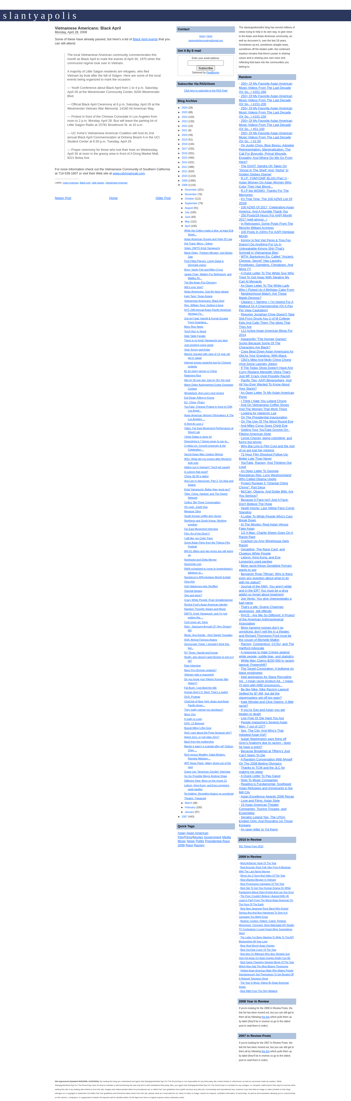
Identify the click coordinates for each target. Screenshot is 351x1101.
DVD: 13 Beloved (194, 723)
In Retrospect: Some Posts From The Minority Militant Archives (266, 226)
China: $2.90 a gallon (196, 476)
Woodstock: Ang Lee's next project (204, 393)
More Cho (190, 714)
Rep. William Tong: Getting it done (204, 305)
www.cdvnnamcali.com (129, 173)
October (189, 198)
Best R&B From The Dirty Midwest (258, 991)
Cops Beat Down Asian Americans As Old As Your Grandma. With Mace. (266, 353)
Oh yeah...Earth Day (196, 506)
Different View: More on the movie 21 (205, 780)
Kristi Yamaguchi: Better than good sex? (207, 489)
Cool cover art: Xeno (196, 622)
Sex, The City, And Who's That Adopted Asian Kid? (261, 733)
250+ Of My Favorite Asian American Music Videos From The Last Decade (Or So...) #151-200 (265, 100)
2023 (184, 121)
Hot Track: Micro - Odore (198, 243)
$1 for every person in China (200, 371)
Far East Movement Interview (201, 528)
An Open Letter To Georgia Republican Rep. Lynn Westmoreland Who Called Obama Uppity (265, 475)
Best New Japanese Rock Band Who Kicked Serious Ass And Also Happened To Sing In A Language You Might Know (263, 912)
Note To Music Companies (259, 780)
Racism (199, 845)
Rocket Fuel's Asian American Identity (206, 604)
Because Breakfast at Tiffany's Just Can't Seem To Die (264, 753)
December (191, 189)
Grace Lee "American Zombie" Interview (207, 771)
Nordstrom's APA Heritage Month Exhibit (207, 577)
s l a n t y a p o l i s (39, 15)
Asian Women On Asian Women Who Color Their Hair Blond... (265, 184)
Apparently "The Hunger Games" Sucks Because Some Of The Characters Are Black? (263, 343)
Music (182, 841)
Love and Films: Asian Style (260, 800)
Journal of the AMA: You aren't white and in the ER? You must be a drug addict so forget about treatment (265, 590)
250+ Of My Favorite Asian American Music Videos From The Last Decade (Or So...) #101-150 (265, 112)
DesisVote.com (193, 564)
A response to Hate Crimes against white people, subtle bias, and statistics (266, 654)
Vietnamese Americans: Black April (88, 28)
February (190, 807)
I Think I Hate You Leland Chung (263, 401)
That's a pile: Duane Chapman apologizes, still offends (261, 609)
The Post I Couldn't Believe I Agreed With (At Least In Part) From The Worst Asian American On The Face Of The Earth (266, 900)
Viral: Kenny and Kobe (197, 349)
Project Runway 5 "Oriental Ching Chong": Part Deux (263, 485)
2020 (184, 134)
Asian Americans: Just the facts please (206, 291)
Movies (198, 837)
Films (188, 837)
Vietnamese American (116, 183)
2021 (184, 130)
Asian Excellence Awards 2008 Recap (267, 796)
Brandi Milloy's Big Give (198, 728)
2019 (184, 139)
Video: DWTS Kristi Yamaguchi (202, 248)
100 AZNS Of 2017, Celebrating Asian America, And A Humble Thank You (266, 209)
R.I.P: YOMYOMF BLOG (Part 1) (264, 178)
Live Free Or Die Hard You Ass (262, 718)
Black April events (145, 39)
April (187, 225)
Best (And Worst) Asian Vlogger (257, 945)
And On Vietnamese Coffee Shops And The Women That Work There (264, 407)
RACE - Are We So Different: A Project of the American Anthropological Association (267, 619)
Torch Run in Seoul (195, 331)
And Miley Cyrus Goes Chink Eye (264, 425)
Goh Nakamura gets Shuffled (201, 586)
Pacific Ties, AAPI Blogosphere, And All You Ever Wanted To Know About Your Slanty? (265, 384)
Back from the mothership (199, 741)
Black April (85, 183)
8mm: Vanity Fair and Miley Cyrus (203, 269)
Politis (200, 841)
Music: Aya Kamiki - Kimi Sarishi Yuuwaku (208, 635)
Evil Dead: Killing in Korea (199, 397)
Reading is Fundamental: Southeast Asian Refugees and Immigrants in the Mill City (265, 788)
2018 (184, 143)
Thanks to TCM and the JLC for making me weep (262, 770)
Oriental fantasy (193, 590)
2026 (184, 107)
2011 (184, 171)
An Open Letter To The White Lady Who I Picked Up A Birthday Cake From (266, 288)
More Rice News (193, 326)
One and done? (193, 595)
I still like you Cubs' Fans (198, 538)
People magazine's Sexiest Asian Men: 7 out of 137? (263, 724)
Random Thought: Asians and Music (205, 608)
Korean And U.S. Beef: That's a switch (206, 692)
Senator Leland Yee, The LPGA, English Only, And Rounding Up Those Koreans (266, 821)
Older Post (163, 198)
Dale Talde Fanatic (195, 335)
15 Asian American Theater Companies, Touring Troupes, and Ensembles (262, 809)
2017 (184, 148)
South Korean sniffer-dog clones (202, 516)
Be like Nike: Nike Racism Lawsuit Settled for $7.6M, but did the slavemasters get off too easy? (264, 693)
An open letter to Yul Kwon (259, 829)
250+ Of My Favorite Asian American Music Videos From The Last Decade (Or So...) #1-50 (265, 137)
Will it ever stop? (193, 287)
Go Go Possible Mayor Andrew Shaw (205, 776)
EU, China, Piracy (194, 402)
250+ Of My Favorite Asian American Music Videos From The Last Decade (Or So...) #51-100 (265, 125)
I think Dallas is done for (198, 436)
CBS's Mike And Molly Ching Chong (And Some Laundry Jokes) (265, 362)
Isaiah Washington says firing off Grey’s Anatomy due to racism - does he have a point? (265, 743)
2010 (184, 175)
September (191, 203)
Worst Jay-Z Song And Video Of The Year (262, 875)
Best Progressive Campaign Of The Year (262, 884)
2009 (184, 180)
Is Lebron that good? (196, 471)
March (188, 802)
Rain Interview (192, 665)
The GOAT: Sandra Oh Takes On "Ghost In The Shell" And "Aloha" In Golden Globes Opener (263, 170)
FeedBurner (212, 72)
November (191, 194)
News (191, 841)
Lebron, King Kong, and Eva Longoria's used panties (260, 559)
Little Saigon (98, 183)
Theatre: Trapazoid (195, 798)
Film (181, 837)
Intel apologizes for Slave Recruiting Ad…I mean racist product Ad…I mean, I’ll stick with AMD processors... (266, 681)
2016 (184, 153)
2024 (184, 116)
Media (226, 837)
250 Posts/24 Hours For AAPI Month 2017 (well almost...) (265, 217)
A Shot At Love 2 (194, 423)
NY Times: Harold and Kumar (201, 652)
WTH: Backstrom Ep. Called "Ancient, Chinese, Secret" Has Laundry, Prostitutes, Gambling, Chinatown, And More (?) (266, 263)
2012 (184, 166)
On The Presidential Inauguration (264, 417)
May (187, 221)
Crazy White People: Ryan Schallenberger (208, 599)
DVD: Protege (192, 696)
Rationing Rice (192, 375)
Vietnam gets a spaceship (199, 674)
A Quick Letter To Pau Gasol (260, 776)
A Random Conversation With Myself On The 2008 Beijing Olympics (265, 761)
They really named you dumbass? (203, 709)
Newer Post (63, 198)
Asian (182, 833)
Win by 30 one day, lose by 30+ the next (207, 380)
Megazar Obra (192, 511)
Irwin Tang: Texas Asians (198, 296)
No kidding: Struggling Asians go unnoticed (209, 793)
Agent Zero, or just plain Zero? (201, 737)
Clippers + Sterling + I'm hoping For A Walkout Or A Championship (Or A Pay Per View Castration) (266, 306)
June (187, 216)
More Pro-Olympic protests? (200, 670)
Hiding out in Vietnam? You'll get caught (207, 467)
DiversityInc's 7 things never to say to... (206, 441)
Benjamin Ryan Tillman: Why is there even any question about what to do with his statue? (265, 578)
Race (189, 845)
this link (266, 1017)
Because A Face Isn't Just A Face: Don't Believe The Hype (263, 502)
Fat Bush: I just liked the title (200, 687)
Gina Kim (189, 581)
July (187, 212)
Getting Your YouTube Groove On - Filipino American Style (264, 432)
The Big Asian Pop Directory (200, 282)
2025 (184, 112)
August (189, 207)
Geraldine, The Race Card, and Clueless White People (262, 551)
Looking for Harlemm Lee (258, 413)
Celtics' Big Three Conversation (202, 502)
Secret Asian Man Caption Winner (203, 454)
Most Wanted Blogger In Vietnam (258, 880)
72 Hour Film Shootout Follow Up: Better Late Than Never (263, 456)
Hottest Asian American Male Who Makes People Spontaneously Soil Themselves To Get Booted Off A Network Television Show (266, 974)
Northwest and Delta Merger (200, 559)
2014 (184, 162)
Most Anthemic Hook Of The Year (258, 863)
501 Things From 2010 (251, 846)
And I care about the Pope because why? (208, 732)
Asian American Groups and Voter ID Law (208, 239)
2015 (184, 157)
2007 (184, 816)
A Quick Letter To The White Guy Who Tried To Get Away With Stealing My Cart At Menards (266, 277)
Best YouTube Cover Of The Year (258, 950)
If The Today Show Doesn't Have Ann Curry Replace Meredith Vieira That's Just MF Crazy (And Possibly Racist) (266, 372)
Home (113, 198)
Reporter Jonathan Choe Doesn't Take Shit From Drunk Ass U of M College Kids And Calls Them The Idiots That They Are (266, 321)
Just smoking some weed (199, 344)
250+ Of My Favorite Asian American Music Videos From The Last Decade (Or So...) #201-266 (265, 88)
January (189, 811)
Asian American (70, 183)
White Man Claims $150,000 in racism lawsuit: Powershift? (266, 663)
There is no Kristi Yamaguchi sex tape (206, 340)
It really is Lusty (193, 718)
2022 (184, 125)
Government (213, 837)
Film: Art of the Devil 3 (197, 533)
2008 (184, 184)
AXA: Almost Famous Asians (200, 639)
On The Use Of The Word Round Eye (267, 421)
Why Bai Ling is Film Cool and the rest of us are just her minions (266, 448)
